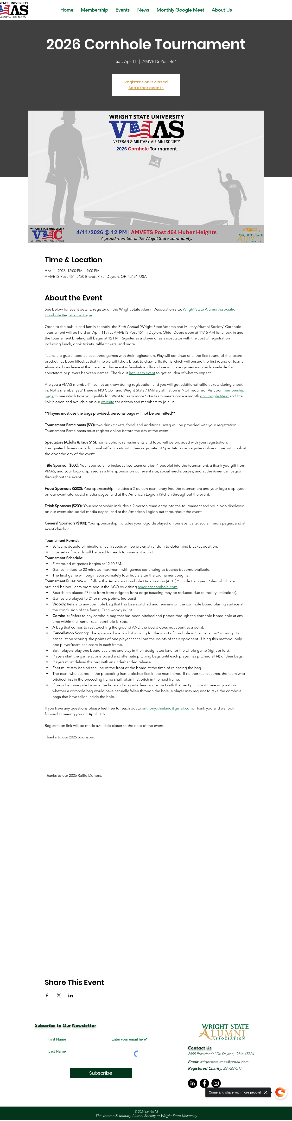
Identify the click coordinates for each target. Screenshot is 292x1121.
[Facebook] (204, 1083)
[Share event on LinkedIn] (70, 995)
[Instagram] (216, 1083)
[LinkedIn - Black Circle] (192, 1083)
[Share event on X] (59, 995)
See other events (146, 88)
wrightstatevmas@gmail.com (224, 1062)
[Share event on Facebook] (47, 995)
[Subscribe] (101, 1073)
